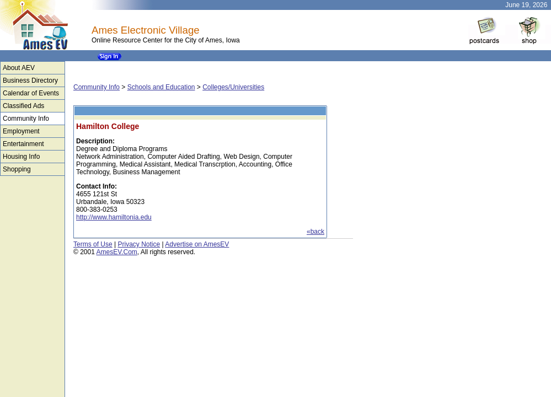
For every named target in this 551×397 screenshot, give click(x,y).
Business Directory (30, 80)
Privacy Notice (138, 244)
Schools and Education (161, 87)
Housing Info (21, 156)
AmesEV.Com (117, 252)
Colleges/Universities (233, 87)
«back (315, 231)
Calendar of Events (31, 93)
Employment (21, 131)
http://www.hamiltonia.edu (114, 217)
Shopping (17, 169)
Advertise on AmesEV (197, 244)
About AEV (19, 68)
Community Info (26, 118)
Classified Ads (23, 106)
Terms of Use (93, 244)
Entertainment (23, 144)
